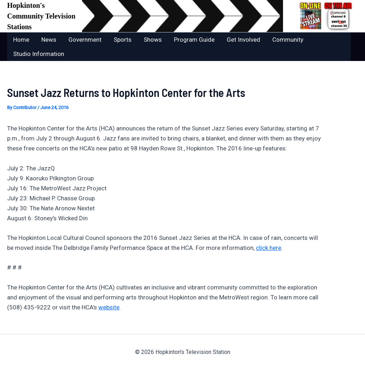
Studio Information (38, 53)
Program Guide (194, 39)
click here (268, 247)
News (48, 39)
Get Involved (243, 39)
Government (85, 39)
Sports (123, 39)
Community (287, 39)
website (108, 307)
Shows (153, 39)
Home (21, 39)
